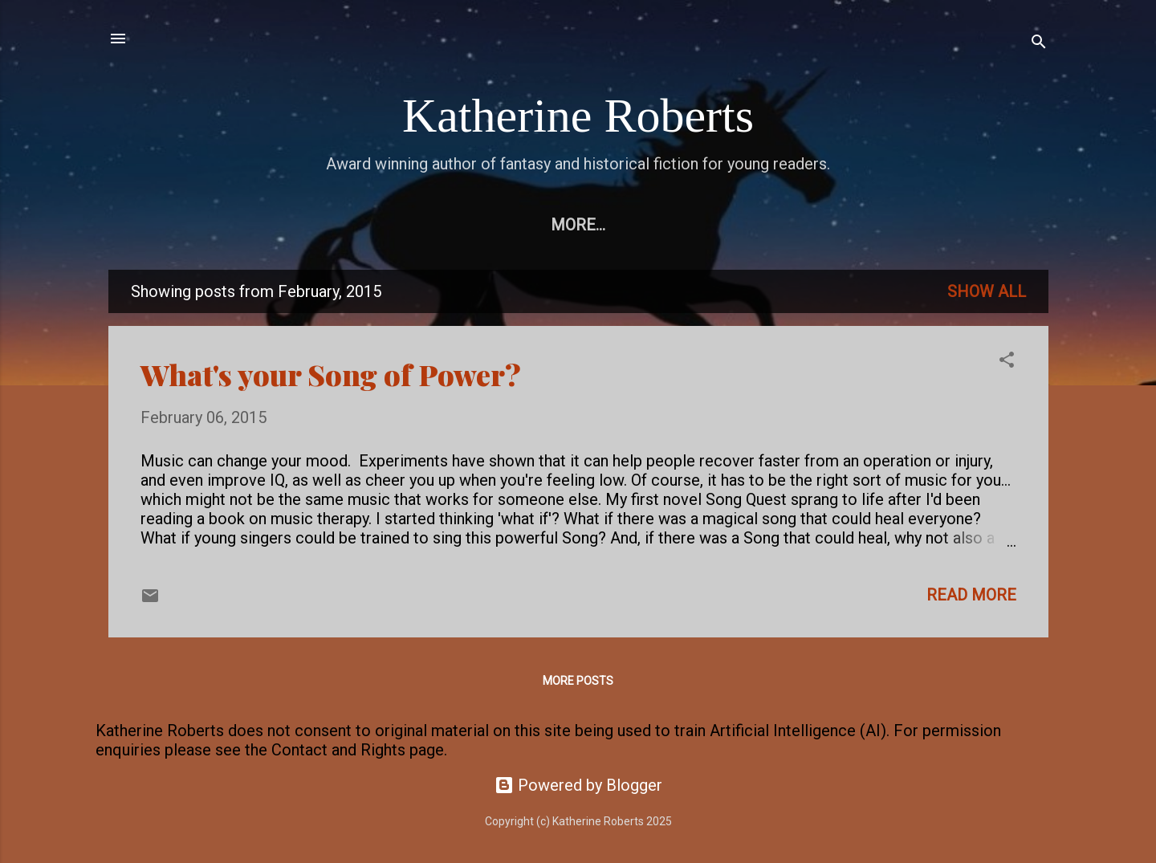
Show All (986, 291)
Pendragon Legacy (651, 224)
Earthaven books (834, 224)
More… (965, 224)
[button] (1006, 361)
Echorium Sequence (457, 224)
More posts (578, 680)
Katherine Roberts (578, 115)
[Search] (1038, 43)
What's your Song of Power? (330, 374)
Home (187, 224)
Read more (971, 595)
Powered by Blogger (578, 785)
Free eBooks (292, 224)
